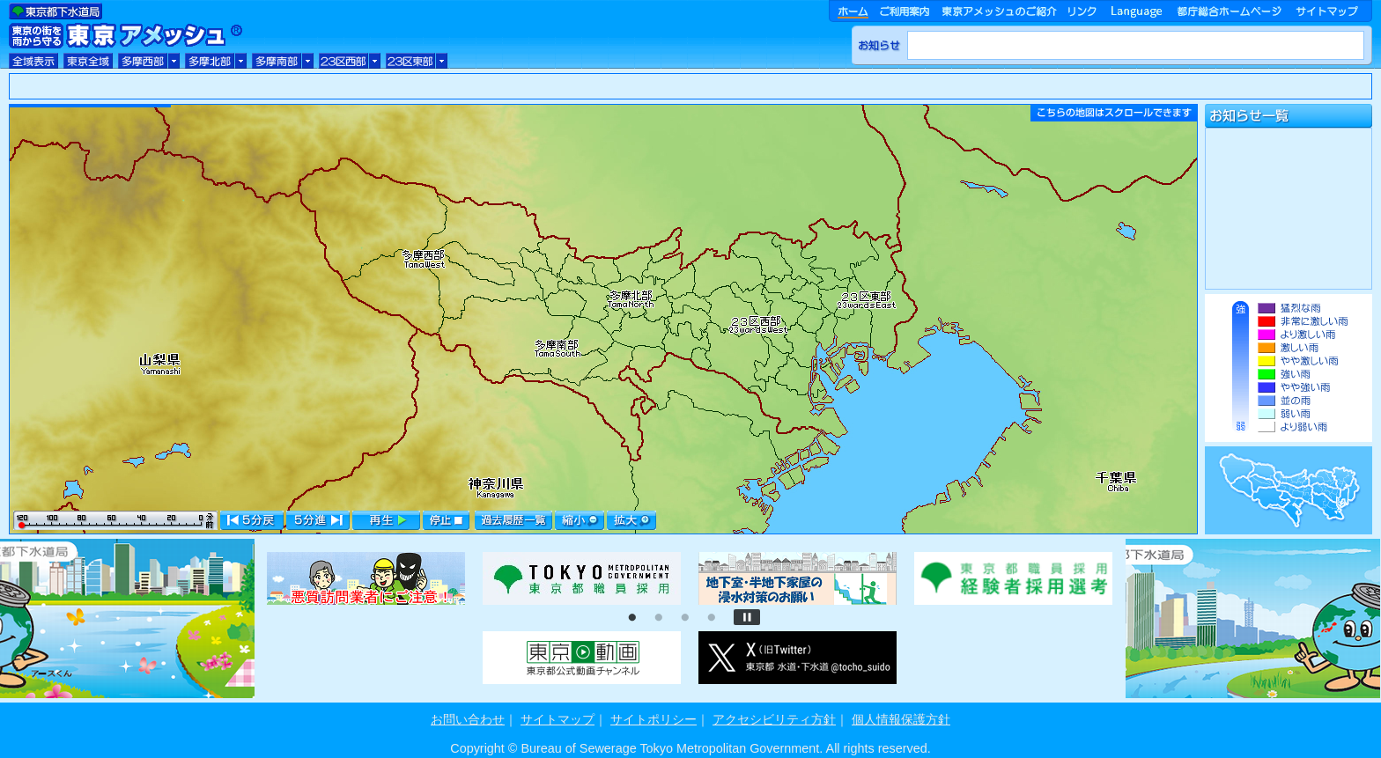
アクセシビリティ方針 (774, 719)
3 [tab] (685, 618)
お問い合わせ (468, 719)
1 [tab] (632, 618)
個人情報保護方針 (901, 719)
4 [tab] (711, 618)
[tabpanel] (366, 578)
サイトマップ (557, 719)
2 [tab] (659, 618)
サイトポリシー (653, 719)
